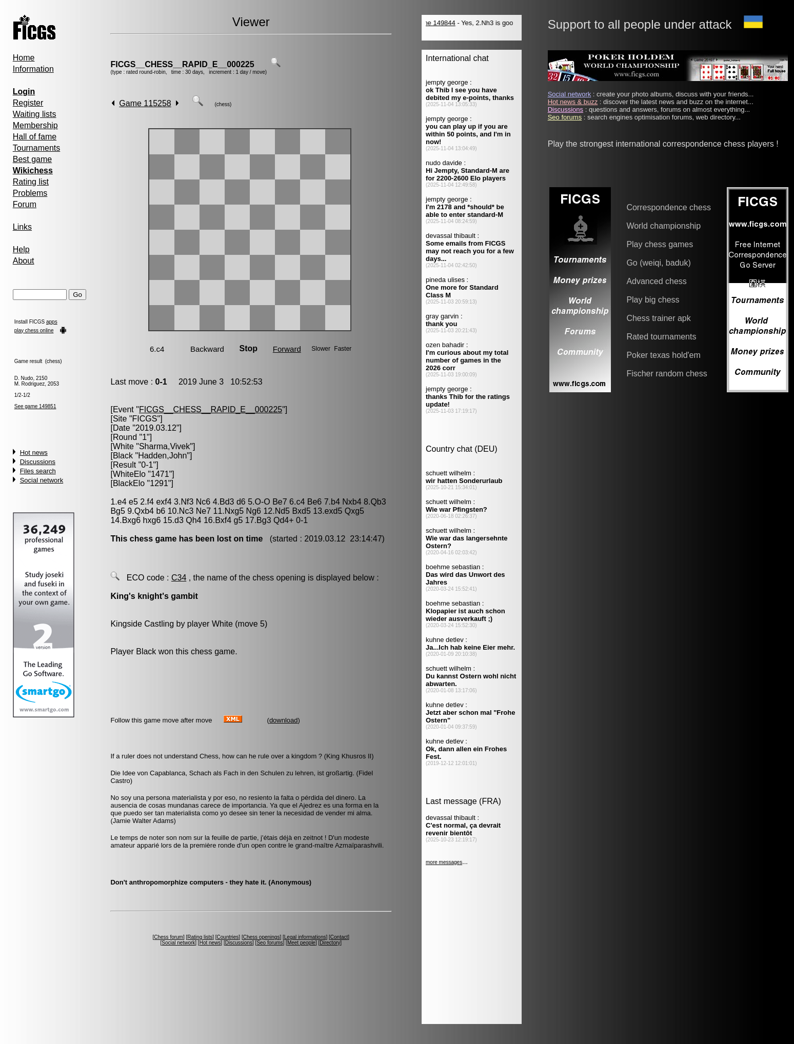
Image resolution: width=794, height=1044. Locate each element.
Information (33, 69)
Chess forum (168, 937)
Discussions (37, 462)
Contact (339, 937)
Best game (32, 159)
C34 (178, 577)
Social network (42, 480)
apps (51, 322)
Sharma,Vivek (164, 446)
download (283, 720)
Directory (330, 943)
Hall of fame (34, 136)
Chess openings (261, 937)
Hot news (34, 452)
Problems (30, 193)
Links (22, 227)
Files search (38, 471)
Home (24, 57)
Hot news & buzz (573, 102)
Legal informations (305, 937)
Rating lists (199, 937)
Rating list (31, 181)
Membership (35, 125)
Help (21, 249)
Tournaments (37, 148)
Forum (24, 204)
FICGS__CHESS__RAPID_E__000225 (182, 64)
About (23, 260)
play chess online (34, 330)
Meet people (301, 943)
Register (28, 102)
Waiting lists (34, 114)
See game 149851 (35, 406)
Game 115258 (145, 103)
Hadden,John (162, 455)
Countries (228, 937)
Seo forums (269, 943)
